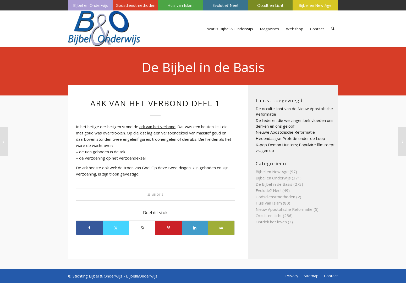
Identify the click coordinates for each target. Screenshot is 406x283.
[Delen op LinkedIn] (195, 228)
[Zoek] (333, 28)
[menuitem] (90, 5)
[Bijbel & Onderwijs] (104, 28)
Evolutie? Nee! (225, 5)
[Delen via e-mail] (221, 228)
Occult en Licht (270, 5)
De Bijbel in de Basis (203, 67)
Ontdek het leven (271, 221)
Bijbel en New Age (315, 5)
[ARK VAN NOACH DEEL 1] (402, 141)
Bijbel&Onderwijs (141, 276)
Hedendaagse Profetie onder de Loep (290, 138)
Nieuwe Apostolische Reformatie (285, 132)
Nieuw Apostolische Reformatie (284, 209)
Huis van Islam (180, 5)
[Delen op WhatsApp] (142, 228)
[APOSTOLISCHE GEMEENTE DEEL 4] (4, 141)
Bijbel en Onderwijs (90, 5)
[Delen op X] (116, 228)
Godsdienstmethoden (135, 5)
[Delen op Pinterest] (168, 228)
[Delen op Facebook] (89, 228)
